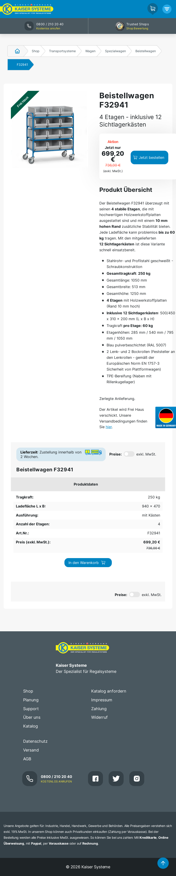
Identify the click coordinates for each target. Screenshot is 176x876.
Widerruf (99, 654)
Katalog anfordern (108, 627)
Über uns (31, 654)
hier (109, 427)
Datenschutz (35, 678)
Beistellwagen (145, 51)
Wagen (90, 51)
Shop (35, 51)
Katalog (30, 662)
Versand (31, 686)
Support (31, 645)
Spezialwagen (115, 51)
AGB (27, 695)
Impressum (101, 636)
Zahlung (99, 645)
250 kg (20, 498)
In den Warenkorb (138, 501)
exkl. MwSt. (146, 454)
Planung (31, 636)
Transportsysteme (62, 51)
